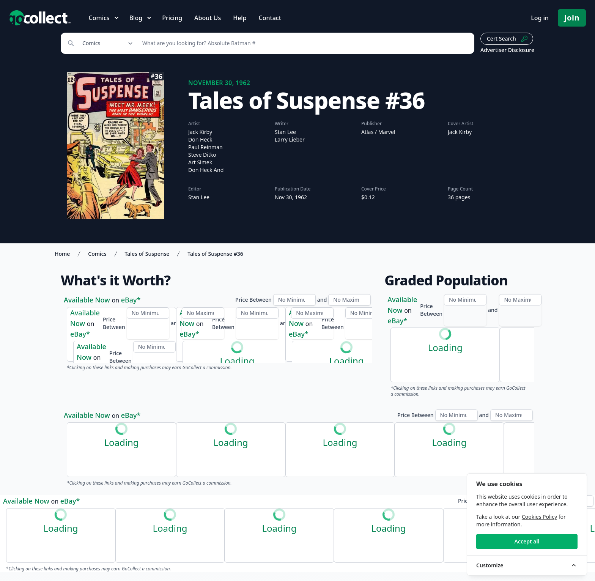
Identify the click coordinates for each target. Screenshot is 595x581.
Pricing (172, 18)
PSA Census (452, 305)
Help (239, 18)
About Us (207, 18)
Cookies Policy (539, 516)
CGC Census (407, 305)
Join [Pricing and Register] (571, 18)
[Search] (304, 43)
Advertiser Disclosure (507, 50)
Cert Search (507, 39)
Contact (270, 18)
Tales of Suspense (147, 253)
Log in (540, 18)
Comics (97, 253)
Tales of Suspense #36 (215, 253)
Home (62, 253)
